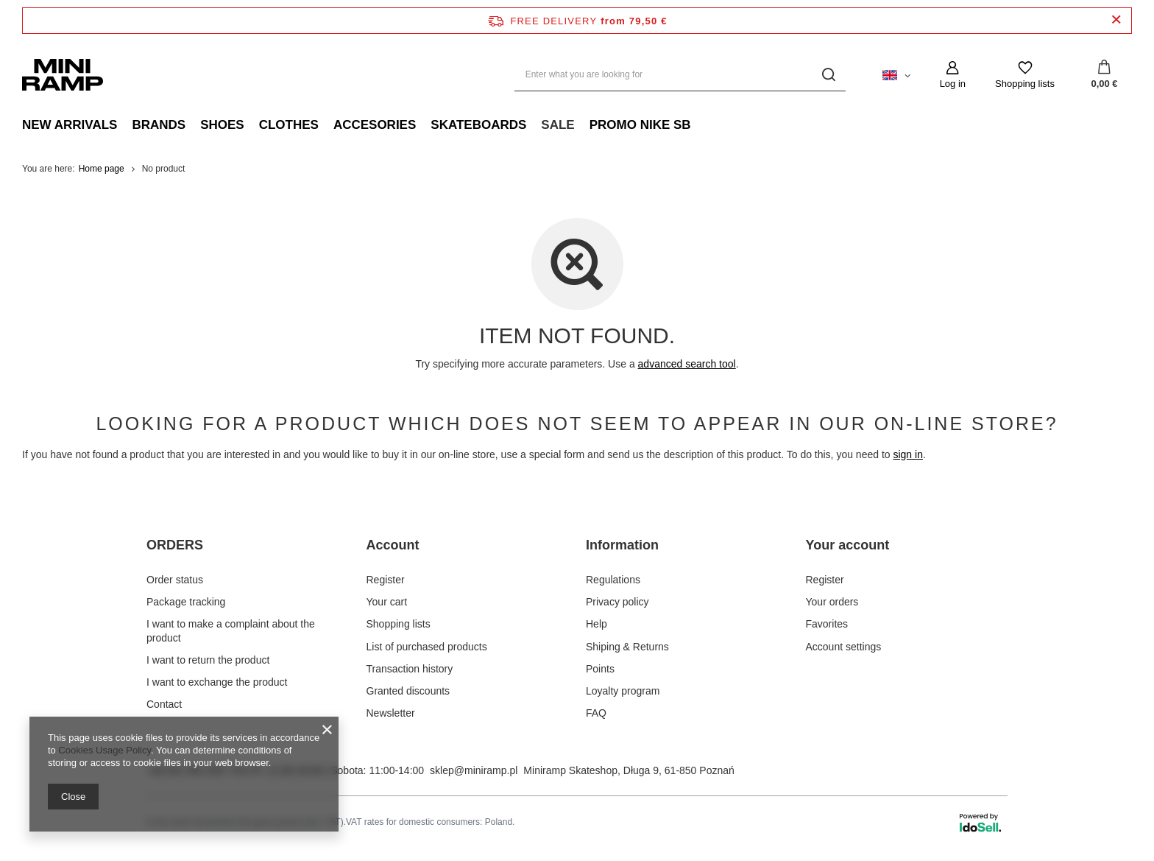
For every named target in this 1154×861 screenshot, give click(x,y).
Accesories (374, 125)
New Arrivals (69, 125)
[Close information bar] (1116, 20)
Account (393, 545)
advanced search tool (687, 364)
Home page (101, 169)
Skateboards (478, 125)
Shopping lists (1025, 83)
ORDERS (174, 545)
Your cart (387, 601)
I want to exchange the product (216, 680)
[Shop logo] (62, 75)
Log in (953, 83)
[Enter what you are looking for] (680, 74)
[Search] (829, 74)
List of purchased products (427, 645)
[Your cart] (1104, 75)
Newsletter (391, 712)
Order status (174, 578)
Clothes (289, 125)
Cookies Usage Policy (104, 750)
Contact (164, 703)
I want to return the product (207, 658)
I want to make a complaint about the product (230, 629)
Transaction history (410, 667)
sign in (907, 454)
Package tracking (185, 601)
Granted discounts (408, 689)
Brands (158, 125)
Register (386, 578)
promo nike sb (640, 125)
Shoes (222, 125)
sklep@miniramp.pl (473, 770)
